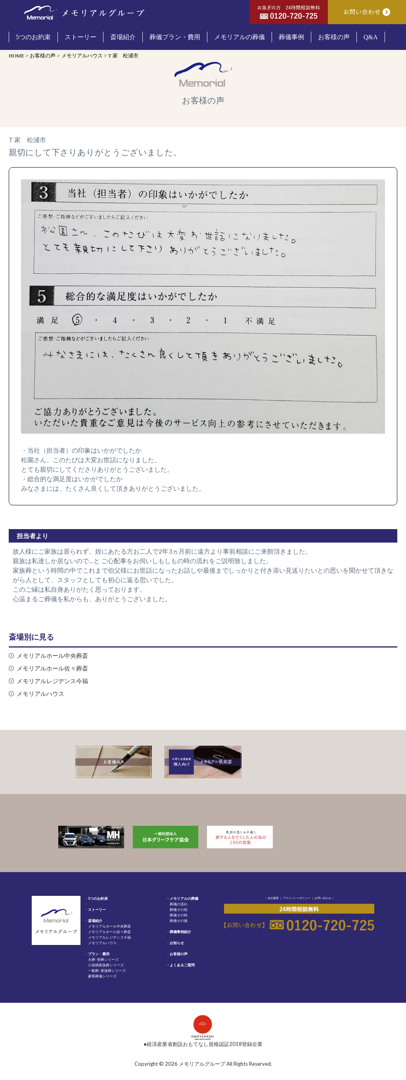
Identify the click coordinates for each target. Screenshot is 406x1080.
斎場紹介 (95, 920)
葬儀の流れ (179, 904)
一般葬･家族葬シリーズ (107, 970)
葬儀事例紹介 (180, 932)
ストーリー (97, 909)
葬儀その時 (179, 915)
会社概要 (273, 897)
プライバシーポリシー (296, 897)
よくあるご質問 (182, 965)
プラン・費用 (98, 954)
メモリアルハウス (40, 693)
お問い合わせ (322, 897)
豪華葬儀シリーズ (102, 976)
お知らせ (177, 943)
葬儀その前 (179, 909)
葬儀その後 (179, 920)
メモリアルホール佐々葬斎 (52, 668)
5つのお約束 (98, 898)
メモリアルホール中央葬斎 (52, 655)
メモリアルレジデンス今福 (52, 681)
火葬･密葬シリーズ (103, 959)
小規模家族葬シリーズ (106, 965)
